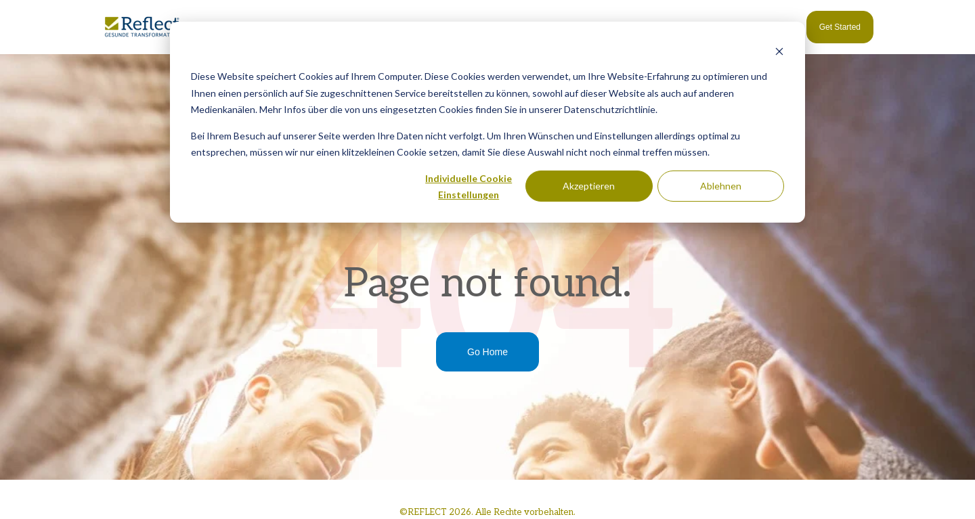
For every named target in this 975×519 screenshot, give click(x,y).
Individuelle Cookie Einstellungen (468, 187)
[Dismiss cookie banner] (779, 51)
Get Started (840, 27)
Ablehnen (720, 185)
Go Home (487, 351)
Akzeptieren (589, 185)
